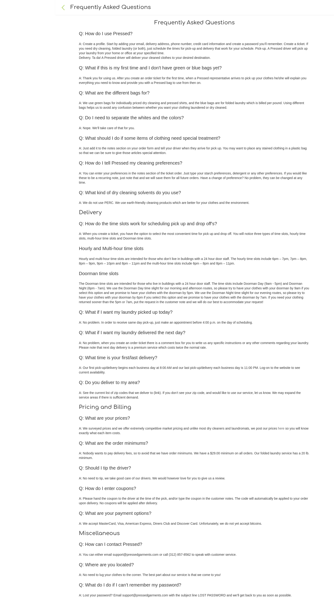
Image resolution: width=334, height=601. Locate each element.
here (281, 428)
